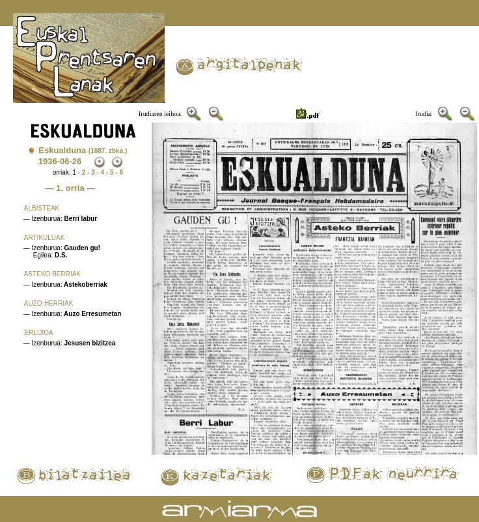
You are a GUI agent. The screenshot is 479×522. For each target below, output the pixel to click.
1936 (47, 161)
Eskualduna (82, 150)
